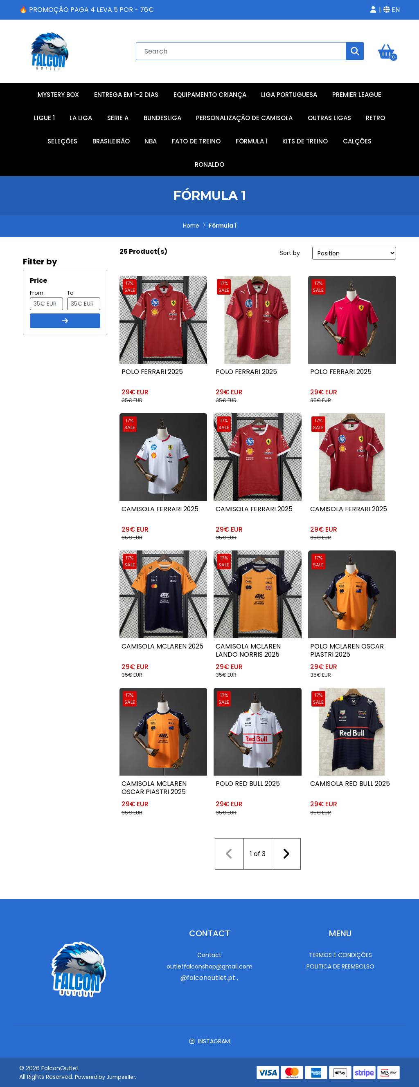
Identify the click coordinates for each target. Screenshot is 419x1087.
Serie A (117, 116)
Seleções (62, 139)
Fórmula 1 (252, 139)
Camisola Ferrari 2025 (161, 507)
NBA (150, 139)
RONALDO (209, 162)
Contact (209, 952)
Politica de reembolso (340, 964)
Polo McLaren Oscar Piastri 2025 (347, 649)
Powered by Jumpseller (105, 1074)
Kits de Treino (305, 139)
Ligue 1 (44, 116)
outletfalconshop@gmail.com (209, 964)
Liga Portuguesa (289, 92)
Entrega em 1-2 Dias (126, 92)
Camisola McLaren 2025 (163, 645)
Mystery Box (58, 92)
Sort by (290, 251)
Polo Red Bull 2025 (248, 782)
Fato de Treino (196, 139)
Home (191, 224)
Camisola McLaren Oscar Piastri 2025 (154, 787)
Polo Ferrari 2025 (152, 369)
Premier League (356, 92)
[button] (373, 10)
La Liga (81, 116)
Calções (357, 139)
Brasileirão (111, 139)
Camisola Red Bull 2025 (350, 782)
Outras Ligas (329, 116)
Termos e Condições (340, 952)
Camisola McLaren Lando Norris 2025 (248, 649)
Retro (375, 116)
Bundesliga (162, 116)
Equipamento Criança (209, 92)
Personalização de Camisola (244, 116)
